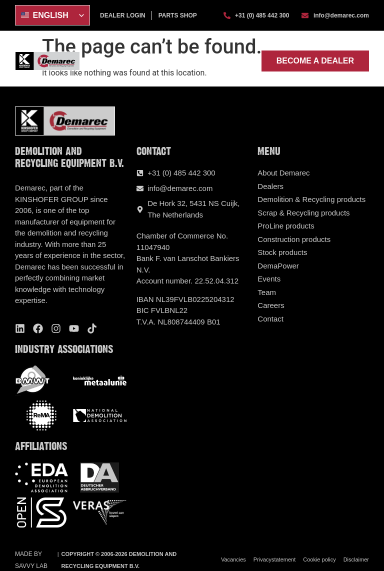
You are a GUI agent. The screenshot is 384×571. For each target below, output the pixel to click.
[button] (247, 61)
